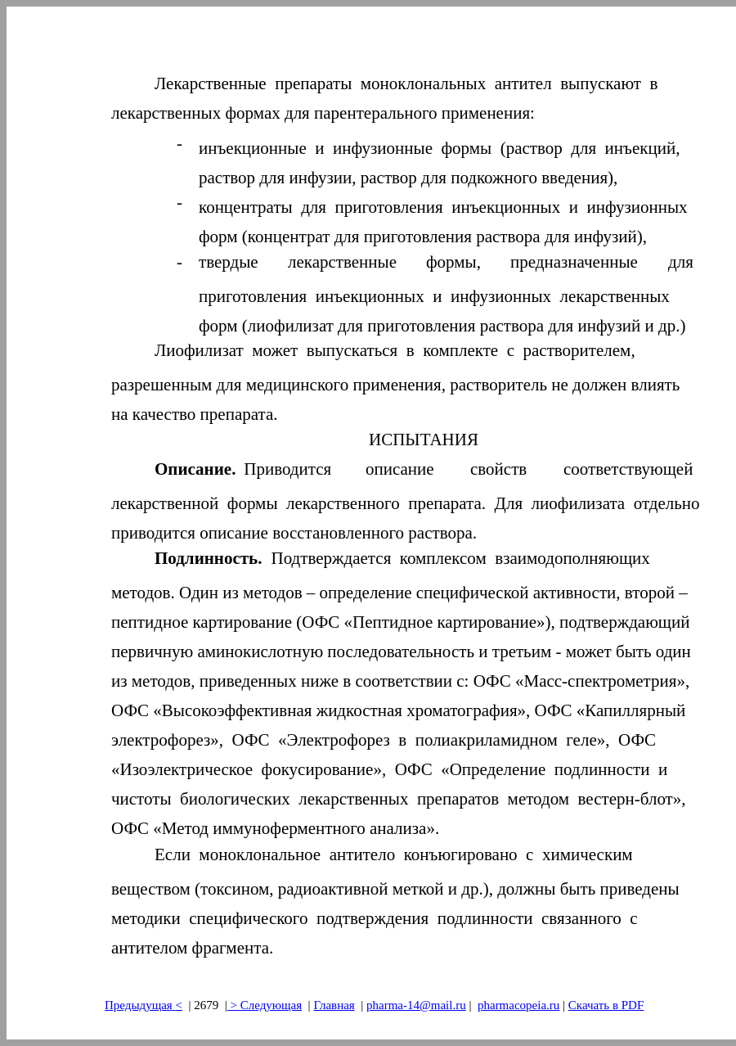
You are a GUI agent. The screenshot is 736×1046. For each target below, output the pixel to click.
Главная (333, 1005)
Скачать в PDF (606, 1005)
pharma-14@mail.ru (416, 1005)
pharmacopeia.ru (518, 1005)
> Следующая (264, 1005)
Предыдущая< (143, 1005)
